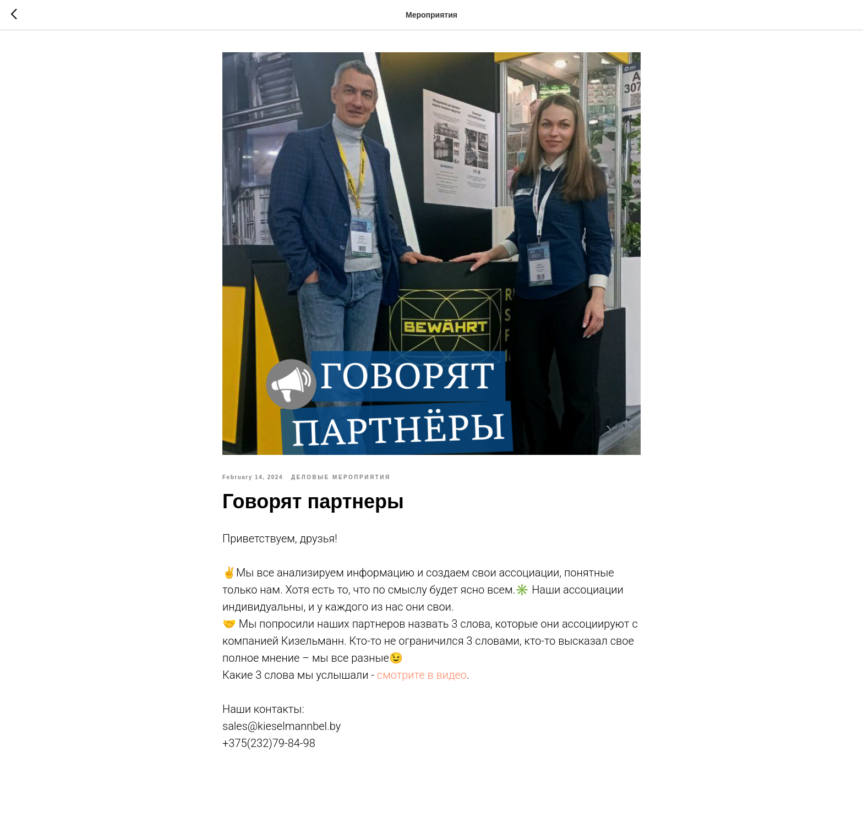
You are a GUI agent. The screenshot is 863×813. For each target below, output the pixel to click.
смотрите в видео (422, 675)
